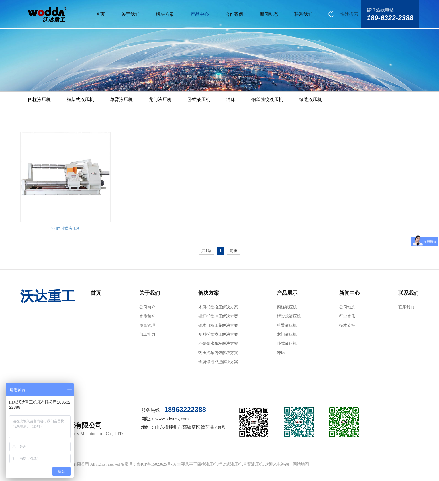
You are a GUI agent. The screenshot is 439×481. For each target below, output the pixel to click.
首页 (100, 14)
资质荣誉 (147, 316)
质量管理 (147, 325)
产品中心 (200, 14)
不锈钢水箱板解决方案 (218, 343)
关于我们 (130, 14)
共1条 (206, 250)
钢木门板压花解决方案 (218, 325)
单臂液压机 (121, 99)
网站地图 (301, 464)
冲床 (230, 99)
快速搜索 (349, 14)
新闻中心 (349, 293)
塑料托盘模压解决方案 (218, 334)
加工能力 (147, 334)
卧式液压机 (198, 99)
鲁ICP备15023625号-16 (156, 464)
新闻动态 (269, 14)
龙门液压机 (160, 99)
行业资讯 (347, 316)
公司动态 (347, 307)
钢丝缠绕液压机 (267, 99)
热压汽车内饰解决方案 (218, 353)
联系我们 (303, 14)
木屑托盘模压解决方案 (218, 307)
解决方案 (165, 14)
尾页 (234, 250)
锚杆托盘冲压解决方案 (218, 316)
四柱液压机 (39, 99)
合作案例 (234, 14)
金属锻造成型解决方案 (218, 362)
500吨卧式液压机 (65, 228)
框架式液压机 (80, 99)
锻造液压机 (310, 99)
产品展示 (287, 293)
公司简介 (147, 307)
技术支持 (347, 325)
